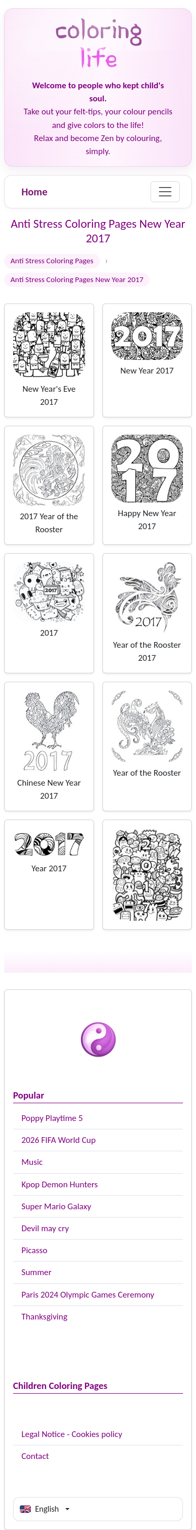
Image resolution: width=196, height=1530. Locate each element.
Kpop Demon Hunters (59, 1184)
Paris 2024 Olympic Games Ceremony (87, 1294)
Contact (35, 1456)
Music (32, 1162)
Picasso (34, 1250)
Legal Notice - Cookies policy (71, 1434)
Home (34, 191)
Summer (36, 1272)
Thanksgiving (44, 1316)
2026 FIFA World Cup (58, 1140)
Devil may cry (45, 1228)
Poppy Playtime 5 (52, 1118)
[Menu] (165, 191)
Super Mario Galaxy (56, 1206)
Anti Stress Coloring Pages (52, 260)
